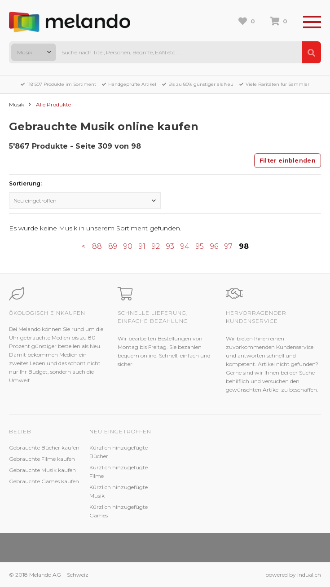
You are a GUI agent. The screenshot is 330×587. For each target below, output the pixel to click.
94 (184, 246)
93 (170, 246)
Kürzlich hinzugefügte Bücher (118, 451)
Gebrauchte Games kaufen (44, 481)
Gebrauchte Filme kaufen (42, 458)
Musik (16, 104)
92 (156, 246)
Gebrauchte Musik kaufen (42, 470)
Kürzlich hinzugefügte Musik (118, 491)
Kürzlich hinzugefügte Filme (118, 471)
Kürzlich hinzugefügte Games (118, 511)
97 (228, 246)
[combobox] (33, 52)
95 (200, 246)
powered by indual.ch (293, 574)
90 (127, 246)
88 (97, 246)
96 (214, 246)
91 (142, 246)
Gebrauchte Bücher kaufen (44, 447)
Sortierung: (25, 183)
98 (244, 246)
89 (112, 246)
